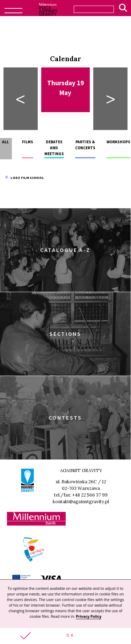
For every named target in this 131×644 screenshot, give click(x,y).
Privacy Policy (88, 616)
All (5, 141)
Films (27, 141)
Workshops (118, 141)
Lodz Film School (24, 177)
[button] (65, 636)
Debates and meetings (54, 148)
